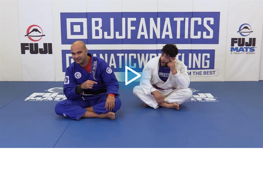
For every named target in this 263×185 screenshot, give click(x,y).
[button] (131, 74)
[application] (131, 74)
